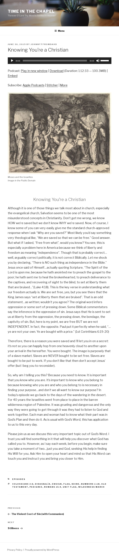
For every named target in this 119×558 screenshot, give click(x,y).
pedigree (36, 487)
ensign (57, 484)
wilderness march (91, 487)
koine (76, 484)
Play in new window (34, 71)
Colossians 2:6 (23, 484)
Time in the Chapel (31, 11)
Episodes (18, 479)
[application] (59, 60)
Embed (12, 76)
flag (66, 484)
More (64, 85)
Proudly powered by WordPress (42, 549)
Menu (59, 30)
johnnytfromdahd (44, 44)
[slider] (55, 60)
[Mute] (98, 60)
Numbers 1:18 (90, 484)
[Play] (12, 60)
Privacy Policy (14, 549)
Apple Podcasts (33, 85)
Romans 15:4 (52, 487)
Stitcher (52, 85)
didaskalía (43, 484)
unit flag (70, 487)
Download (57, 71)
